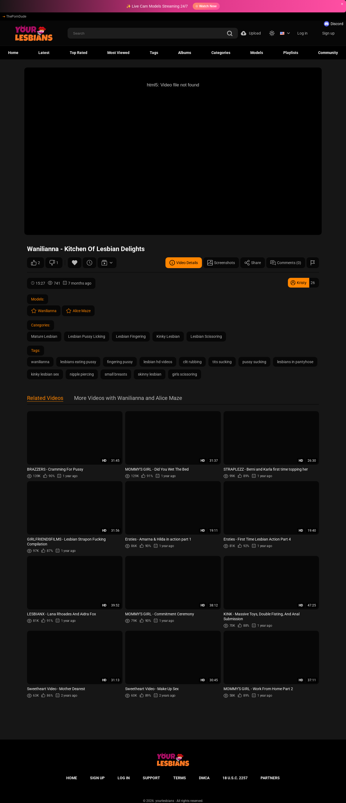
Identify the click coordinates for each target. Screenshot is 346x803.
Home (13, 52)
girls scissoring (184, 374)
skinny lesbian (149, 374)
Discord (333, 23)
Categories (220, 52)
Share (252, 262)
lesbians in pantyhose (295, 362)
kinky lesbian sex (45, 374)
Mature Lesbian (44, 336)
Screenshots (221, 262)
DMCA (204, 778)
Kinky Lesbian (168, 336)
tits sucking (222, 362)
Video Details (183, 262)
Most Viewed (118, 52)
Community (328, 52)
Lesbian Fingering (131, 336)
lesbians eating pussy (78, 362)
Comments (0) (285, 262)
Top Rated (78, 52)
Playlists (290, 52)
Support (151, 778)
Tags (154, 52)
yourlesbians (164, 801)
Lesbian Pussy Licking (86, 336)
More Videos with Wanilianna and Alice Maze (128, 398)
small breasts (116, 374)
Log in (302, 33)
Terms (179, 778)
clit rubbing (192, 362)
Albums (184, 52)
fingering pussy (120, 362)
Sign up (328, 33)
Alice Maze (78, 310)
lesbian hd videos (158, 362)
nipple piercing (82, 374)
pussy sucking (254, 362)
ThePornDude (14, 16)
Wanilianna (43, 310)
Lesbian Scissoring (206, 336)
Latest (43, 52)
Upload (251, 33)
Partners (270, 778)
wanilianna (40, 362)
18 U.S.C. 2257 (235, 778)
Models (256, 52)
